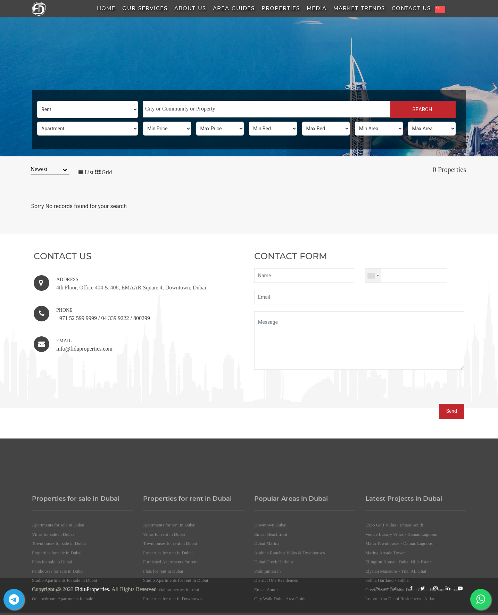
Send (451, 411)
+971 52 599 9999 (76, 318)
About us (190, 8)
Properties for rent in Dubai (168, 602)
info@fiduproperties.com (84, 349)
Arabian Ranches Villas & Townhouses (289, 602)
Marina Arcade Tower (385, 602)
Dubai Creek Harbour (273, 611)
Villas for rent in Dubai (164, 583)
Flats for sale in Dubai (52, 611)
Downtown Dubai (270, 574)
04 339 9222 (115, 318)
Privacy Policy (388, 588)
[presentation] (307, 390)
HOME (106, 8)
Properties (281, 8)
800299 (141, 318)
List (85, 172)
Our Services (144, 8)
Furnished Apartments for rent (170, 611)
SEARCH (422, 109)
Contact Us (411, 8)
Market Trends (359, 8)
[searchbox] (267, 108)
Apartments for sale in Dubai (58, 574)
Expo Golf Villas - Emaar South (394, 574)
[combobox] (266, 109)
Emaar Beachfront (270, 583)
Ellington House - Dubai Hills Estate (398, 611)
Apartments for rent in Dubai (169, 574)
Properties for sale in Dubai (57, 602)
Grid (103, 172)
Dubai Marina (267, 592)
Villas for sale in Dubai (53, 583)
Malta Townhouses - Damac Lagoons (399, 592)
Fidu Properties (92, 589)
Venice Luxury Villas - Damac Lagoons (401, 583)
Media (316, 8)
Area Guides (234, 8)
